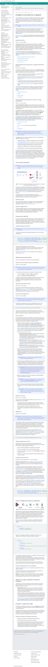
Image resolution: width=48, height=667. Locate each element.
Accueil (2, 3)
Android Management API (9, 1)
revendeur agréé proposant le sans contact (34, 461)
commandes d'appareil (29, 83)
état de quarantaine (19, 154)
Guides (31, 12)
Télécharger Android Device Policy (23, 58)
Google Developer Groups (17, 653)
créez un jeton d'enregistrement (33, 587)
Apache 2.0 (28, 631)
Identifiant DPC (19, 128)
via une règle (35, 110)
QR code (19, 329)
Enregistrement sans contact (22, 121)
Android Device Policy (23, 288)
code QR (35, 278)
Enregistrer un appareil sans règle (29, 203)
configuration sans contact (35, 329)
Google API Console (34, 653)
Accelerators (16, 656)
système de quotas (20, 35)
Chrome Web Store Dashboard (35, 662)
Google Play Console (34, 656)
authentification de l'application (25, 372)
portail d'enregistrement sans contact (30, 475)
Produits (20, 12)
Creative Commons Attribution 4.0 (38, 630)
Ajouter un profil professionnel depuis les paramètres (26, 56)
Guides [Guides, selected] (6, 3)
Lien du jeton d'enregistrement (22, 60)
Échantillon (16, 3)
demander (19, 36)
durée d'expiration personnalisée (22, 191)
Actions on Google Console (35, 659)
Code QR (18, 93)
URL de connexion (20, 95)
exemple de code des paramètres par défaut (29, 432)
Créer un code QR (22, 249)
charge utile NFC (25, 329)
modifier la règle (27, 158)
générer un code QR (41, 399)
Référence (11, 3)
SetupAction (28, 567)
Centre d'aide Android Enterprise (39, 478)
